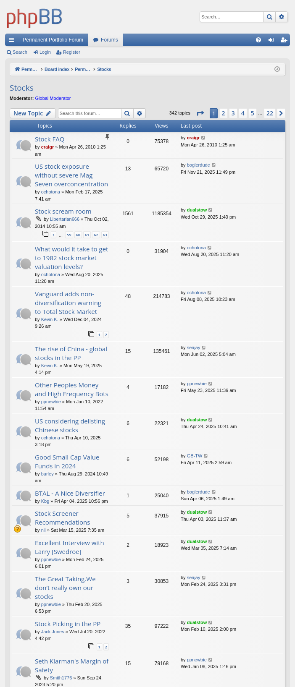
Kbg (45, 501)
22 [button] (269, 113)
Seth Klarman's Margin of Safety (71, 665)
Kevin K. (49, 319)
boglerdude (198, 164)
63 (105, 235)
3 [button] (233, 113)
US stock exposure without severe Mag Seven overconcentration (71, 175)
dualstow (197, 209)
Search (20, 52)
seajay (193, 347)
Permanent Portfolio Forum (53, 40)
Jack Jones (52, 631)
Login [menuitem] (273, 41)
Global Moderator (53, 98)
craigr (47, 146)
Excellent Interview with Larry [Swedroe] (69, 547)
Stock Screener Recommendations (62, 517)
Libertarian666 (64, 219)
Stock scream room (63, 211)
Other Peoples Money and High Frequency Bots (71, 389)
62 (96, 235)
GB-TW (195, 455)
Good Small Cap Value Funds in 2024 (67, 461)
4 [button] (243, 113)
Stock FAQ (49, 139)
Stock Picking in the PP (67, 623)
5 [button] (252, 113)
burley (47, 473)
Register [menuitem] (285, 41)
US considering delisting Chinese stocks (70, 425)
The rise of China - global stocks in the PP (71, 353)
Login (45, 52)
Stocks (22, 87)
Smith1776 (61, 677)
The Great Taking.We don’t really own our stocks (65, 588)
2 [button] (223, 113)
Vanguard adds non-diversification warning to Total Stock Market (68, 303)
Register (71, 52)
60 (78, 235)
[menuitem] (258, 40)
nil (43, 530)
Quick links (13, 41)
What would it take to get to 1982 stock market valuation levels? (71, 258)
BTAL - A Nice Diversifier (70, 493)
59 (69, 235)
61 (87, 235)
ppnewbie (51, 401)
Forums (109, 40)
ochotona (50, 191)
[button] (200, 113)
